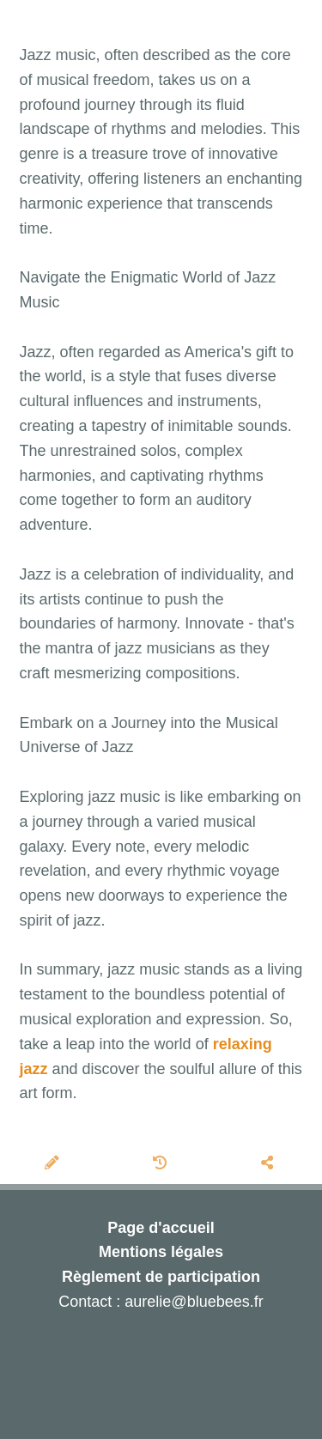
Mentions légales (161, 1251)
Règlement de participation (161, 1276)
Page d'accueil (160, 1227)
